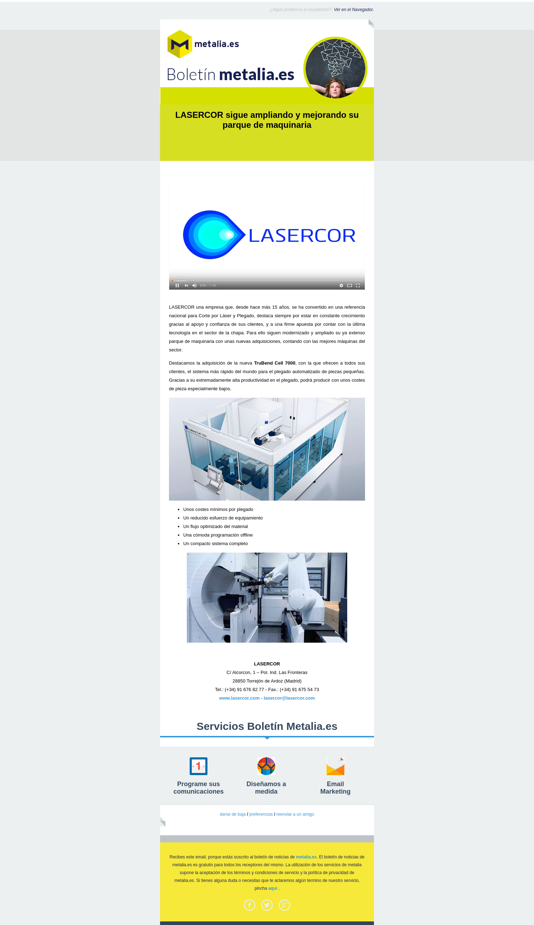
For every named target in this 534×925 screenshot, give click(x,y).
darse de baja (233, 814)
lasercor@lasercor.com (289, 698)
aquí (272, 888)
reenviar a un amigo (295, 814)
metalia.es (306, 857)
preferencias (261, 814)
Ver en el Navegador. (354, 9)
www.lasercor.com (239, 698)
